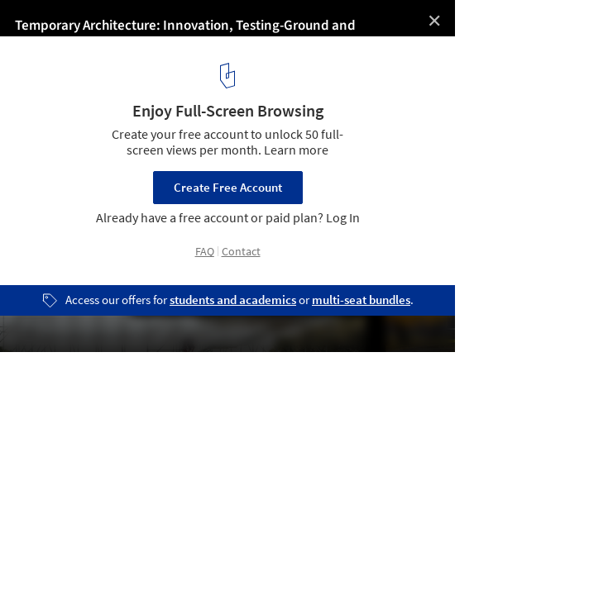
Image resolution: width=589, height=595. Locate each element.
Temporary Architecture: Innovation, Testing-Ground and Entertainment (231, 26)
